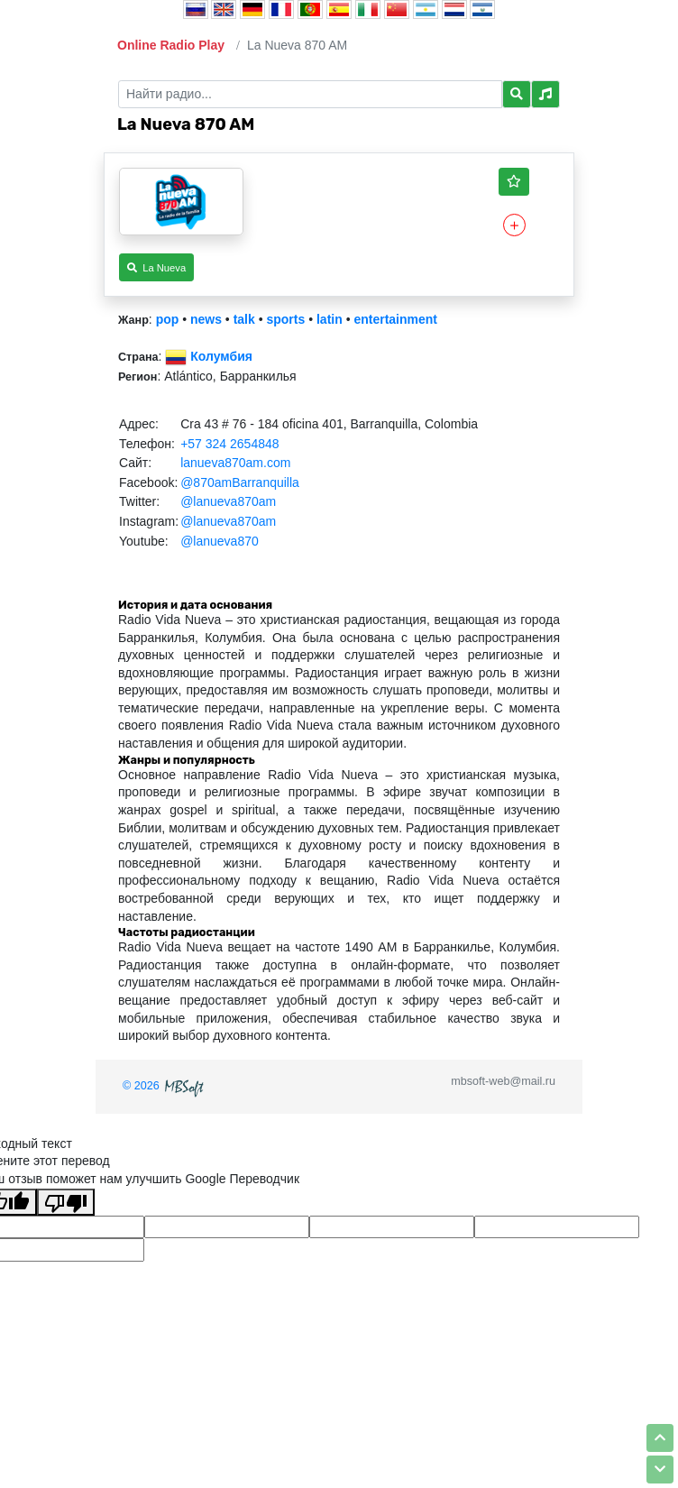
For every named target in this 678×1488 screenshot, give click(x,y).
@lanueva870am (228, 501)
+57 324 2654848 (229, 443)
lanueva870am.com (235, 462)
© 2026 (165, 1085)
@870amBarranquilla (239, 482)
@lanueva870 (219, 541)
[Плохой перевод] (66, 1202)
